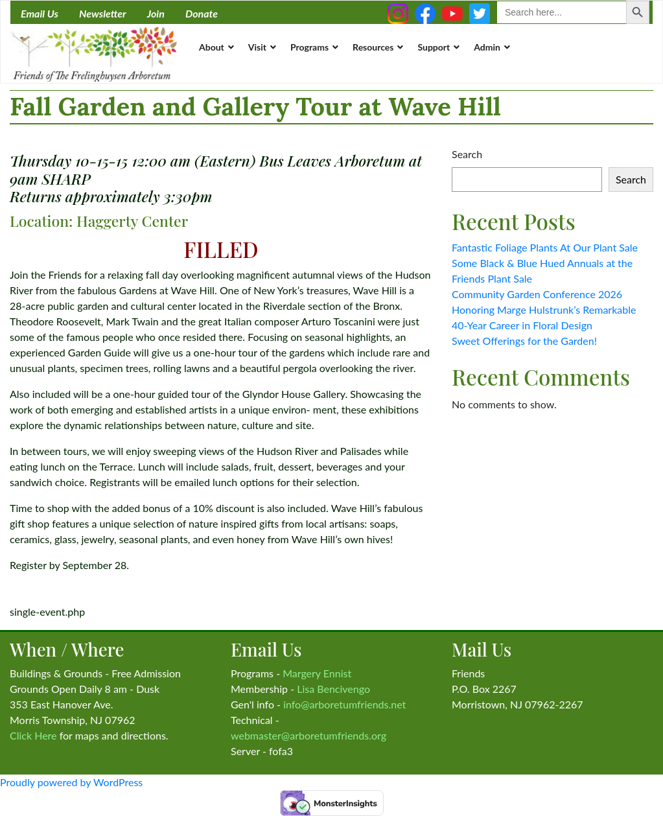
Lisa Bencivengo (333, 688)
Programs (309, 46)
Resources (373, 46)
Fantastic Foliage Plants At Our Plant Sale (545, 247)
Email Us (39, 13)
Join (156, 13)
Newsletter (102, 13)
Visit (257, 46)
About (211, 46)
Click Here (33, 735)
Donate (201, 13)
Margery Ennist (317, 673)
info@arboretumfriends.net (344, 704)
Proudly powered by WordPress (71, 782)
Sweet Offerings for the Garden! (524, 340)
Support (433, 46)
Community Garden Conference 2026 (537, 294)
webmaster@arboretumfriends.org (308, 735)
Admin (487, 46)
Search (467, 154)
